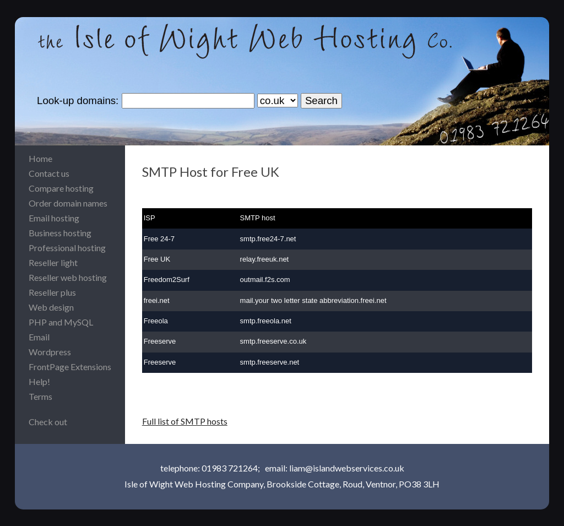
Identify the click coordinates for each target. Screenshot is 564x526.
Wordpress (50, 351)
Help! (39, 381)
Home (40, 158)
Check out (48, 421)
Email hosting (54, 218)
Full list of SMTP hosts (184, 421)
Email (39, 337)
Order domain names (68, 203)
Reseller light (53, 262)
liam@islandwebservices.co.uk (346, 468)
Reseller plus (52, 292)
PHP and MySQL (61, 322)
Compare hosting (61, 188)
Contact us (49, 173)
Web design (51, 307)
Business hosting (60, 232)
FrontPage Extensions (70, 366)
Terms (40, 396)
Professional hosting (67, 247)
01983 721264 (230, 468)
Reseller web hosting (68, 277)
